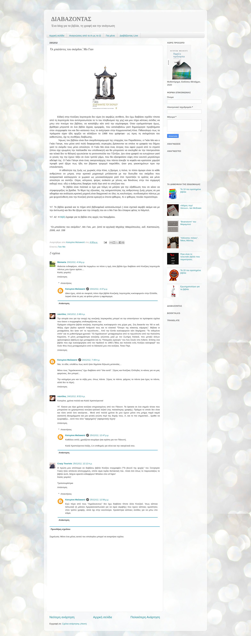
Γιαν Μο (61, 247)
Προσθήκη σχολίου (60, 529)
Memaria (61, 262)
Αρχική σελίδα (56, 35)
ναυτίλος (61, 314)
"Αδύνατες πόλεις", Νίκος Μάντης (189, 239)
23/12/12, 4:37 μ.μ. (99, 289)
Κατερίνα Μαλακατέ (75, 289)
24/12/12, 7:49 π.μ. (91, 360)
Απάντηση (62, 277)
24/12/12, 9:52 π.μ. (76, 396)
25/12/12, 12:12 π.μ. (82, 463)
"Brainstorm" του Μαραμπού (188, 223)
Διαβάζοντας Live (129, 35)
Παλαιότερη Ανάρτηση (145, 617)
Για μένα (110, 35)
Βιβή (62, 217)
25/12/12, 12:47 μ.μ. (99, 435)
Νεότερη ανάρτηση (62, 617)
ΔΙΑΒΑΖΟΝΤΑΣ (71, 19)
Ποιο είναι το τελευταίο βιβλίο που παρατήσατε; (190, 256)
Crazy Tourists (64, 463)
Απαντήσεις (66, 283)
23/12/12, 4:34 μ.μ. (76, 262)
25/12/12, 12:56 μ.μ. (99, 499)
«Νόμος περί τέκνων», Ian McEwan (190, 206)
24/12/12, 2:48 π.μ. (76, 314)
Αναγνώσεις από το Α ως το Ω (85, 35)
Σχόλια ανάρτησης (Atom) (74, 624)
